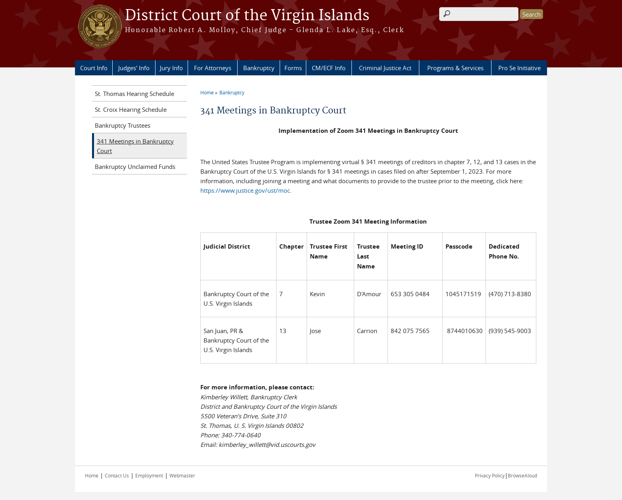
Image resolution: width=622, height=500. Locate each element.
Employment (149, 475)
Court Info (94, 68)
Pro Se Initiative (519, 68)
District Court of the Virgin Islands (247, 16)
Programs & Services (455, 68)
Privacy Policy (490, 475)
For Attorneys (212, 68)
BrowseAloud (522, 475)
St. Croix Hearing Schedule (131, 109)
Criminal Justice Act (385, 68)
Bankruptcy (259, 68)
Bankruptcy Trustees (122, 125)
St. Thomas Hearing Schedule (134, 94)
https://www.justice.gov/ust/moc (245, 190)
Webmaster (182, 475)
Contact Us (117, 475)
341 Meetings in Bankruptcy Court (135, 146)
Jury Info (171, 68)
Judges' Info (134, 68)
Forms (293, 68)
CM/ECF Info (329, 68)
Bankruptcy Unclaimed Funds (135, 166)
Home (207, 92)
